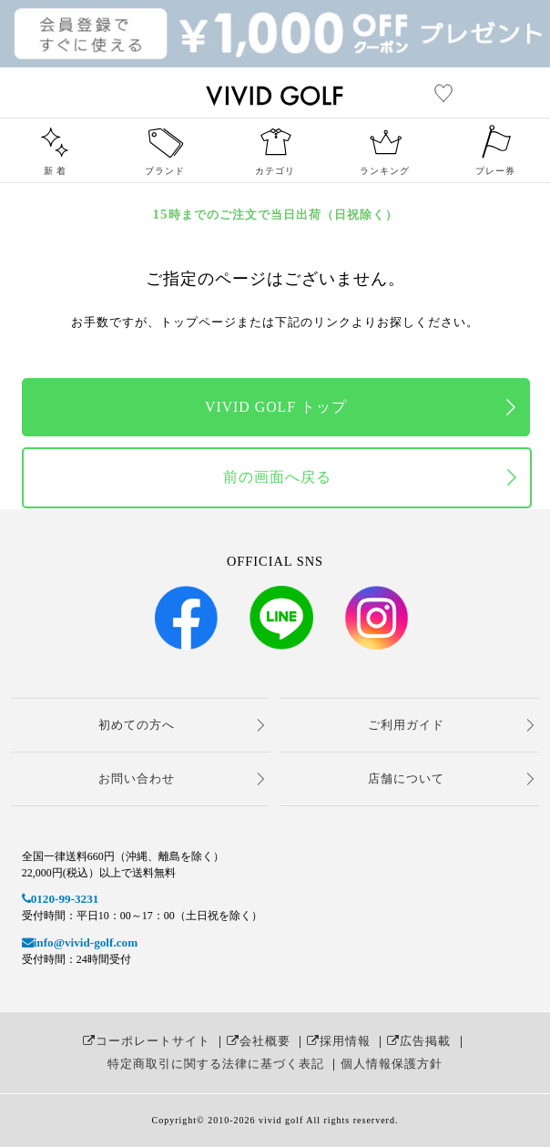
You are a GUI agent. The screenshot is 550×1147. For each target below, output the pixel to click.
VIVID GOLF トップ (276, 407)
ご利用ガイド (406, 725)
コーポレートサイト (146, 1041)
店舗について (406, 778)
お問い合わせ (136, 778)
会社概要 (258, 1041)
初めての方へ (136, 725)
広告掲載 (419, 1041)
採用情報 (339, 1041)
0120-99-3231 (60, 899)
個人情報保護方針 (392, 1063)
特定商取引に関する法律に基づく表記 (215, 1063)
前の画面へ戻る (277, 477)
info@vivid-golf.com (80, 942)
